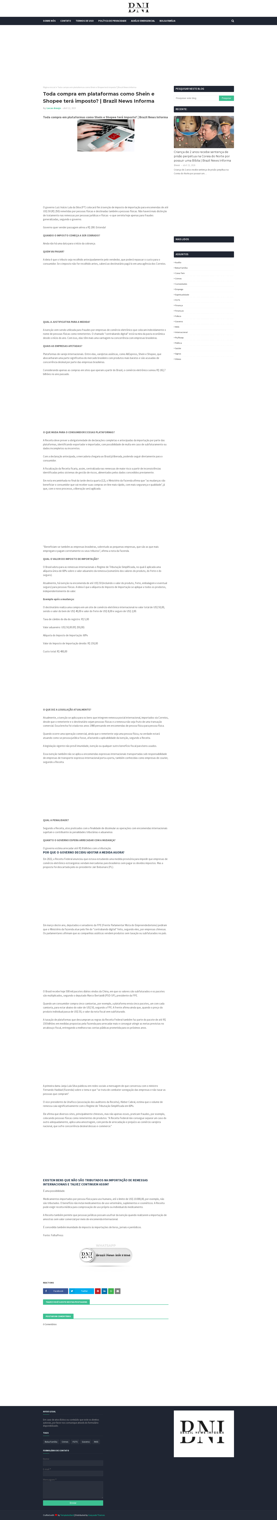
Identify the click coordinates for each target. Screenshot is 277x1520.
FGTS (177, 300)
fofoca (178, 316)
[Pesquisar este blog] (196, 98)
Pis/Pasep (179, 337)
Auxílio (178, 262)
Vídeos (178, 359)
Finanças (179, 310)
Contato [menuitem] (65, 20)
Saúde (178, 348)
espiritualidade (182, 294)
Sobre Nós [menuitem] (49, 20)
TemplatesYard (67, 1515)
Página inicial (49, 87)
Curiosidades (181, 284)
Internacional (181, 332)
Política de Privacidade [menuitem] (112, 20)
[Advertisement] (138, 55)
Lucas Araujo (54, 108)
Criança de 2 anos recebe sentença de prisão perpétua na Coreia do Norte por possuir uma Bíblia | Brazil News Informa (202, 156)
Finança (179, 305)
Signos (178, 353)
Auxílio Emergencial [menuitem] (143, 20)
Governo (179, 321)
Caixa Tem (180, 273)
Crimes (178, 278)
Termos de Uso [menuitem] (85, 20)
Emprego (179, 289)
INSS (177, 326)
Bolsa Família (181, 267)
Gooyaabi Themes (96, 1515)
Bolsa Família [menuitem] (167, 20)
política (178, 343)
